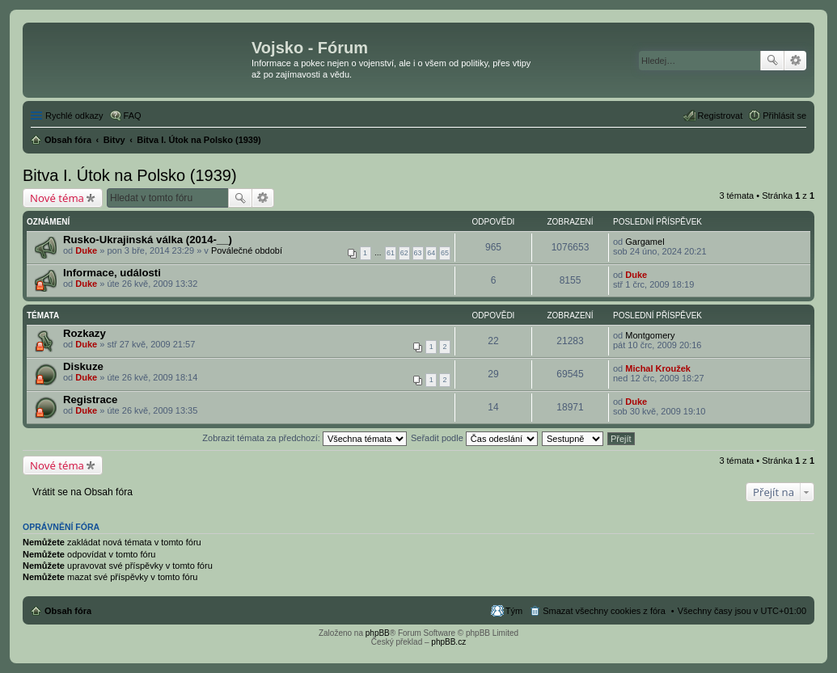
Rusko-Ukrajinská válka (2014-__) (147, 239)
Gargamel (644, 241)
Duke (86, 250)
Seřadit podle (474, 438)
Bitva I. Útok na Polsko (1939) (130, 175)
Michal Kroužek (658, 368)
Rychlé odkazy (74, 115)
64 (431, 253)
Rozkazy (84, 333)
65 (445, 253)
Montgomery (649, 335)
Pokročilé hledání (795, 60)
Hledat (772, 60)
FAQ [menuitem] (133, 115)
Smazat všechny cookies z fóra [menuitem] (604, 611)
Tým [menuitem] (513, 611)
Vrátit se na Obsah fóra (82, 492)
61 (391, 253)
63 (418, 253)
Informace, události (112, 273)
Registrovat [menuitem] (720, 115)
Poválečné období (246, 250)
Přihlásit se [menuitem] (784, 115)
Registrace (90, 399)
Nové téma (57, 198)
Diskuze (83, 366)
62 (404, 253)
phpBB (378, 633)
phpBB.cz (448, 641)
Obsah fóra (67, 611)
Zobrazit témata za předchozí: (304, 438)
